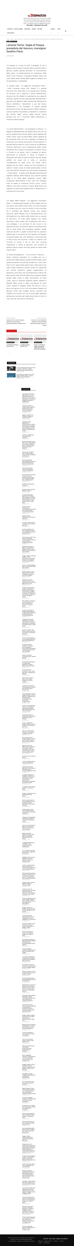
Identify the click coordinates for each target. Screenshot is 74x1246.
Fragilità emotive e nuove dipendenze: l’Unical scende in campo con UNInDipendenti (28, 859)
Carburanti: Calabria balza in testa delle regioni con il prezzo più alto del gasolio (29, 1182)
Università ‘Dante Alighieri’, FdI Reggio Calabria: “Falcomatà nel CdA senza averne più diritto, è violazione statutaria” (29, 998)
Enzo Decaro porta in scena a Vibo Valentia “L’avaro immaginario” (27, 469)
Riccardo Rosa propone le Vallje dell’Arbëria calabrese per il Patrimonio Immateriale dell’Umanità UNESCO (29, 942)
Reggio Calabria (48, 1241)
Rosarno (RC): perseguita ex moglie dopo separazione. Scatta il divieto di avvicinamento (28, 663)
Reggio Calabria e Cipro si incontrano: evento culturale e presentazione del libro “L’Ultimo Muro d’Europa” (28, 1067)
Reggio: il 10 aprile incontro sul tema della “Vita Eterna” (29, 795)
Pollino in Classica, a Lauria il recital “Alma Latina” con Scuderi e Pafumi (28, 973)
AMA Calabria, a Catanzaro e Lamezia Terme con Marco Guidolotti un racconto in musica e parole (28, 603)
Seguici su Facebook (62, 1238)
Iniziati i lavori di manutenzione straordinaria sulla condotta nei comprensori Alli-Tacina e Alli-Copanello (29, 509)
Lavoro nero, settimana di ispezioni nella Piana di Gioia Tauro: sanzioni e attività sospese (28, 827)
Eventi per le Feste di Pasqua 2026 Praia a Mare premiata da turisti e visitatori (28, 716)
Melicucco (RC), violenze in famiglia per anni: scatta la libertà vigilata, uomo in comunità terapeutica (29, 1026)
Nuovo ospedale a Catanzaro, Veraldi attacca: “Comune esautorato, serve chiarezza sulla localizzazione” (29, 1058)
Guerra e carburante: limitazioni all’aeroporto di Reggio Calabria (28, 1228)
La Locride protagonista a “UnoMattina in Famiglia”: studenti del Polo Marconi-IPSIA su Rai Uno (29, 958)
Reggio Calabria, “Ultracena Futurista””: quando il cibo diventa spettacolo (27, 1138)
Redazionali (11, 363)
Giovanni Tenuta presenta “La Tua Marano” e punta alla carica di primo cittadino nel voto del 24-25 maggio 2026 (28, 1219)
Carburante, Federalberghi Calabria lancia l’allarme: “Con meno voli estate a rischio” (28, 819)
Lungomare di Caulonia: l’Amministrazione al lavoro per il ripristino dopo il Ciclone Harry (29, 687)
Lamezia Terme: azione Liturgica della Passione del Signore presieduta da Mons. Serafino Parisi (16, 321)
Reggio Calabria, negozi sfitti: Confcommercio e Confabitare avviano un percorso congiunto (28, 573)
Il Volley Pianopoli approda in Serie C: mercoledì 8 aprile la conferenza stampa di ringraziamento (28, 1158)
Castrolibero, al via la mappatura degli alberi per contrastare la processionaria (28, 1075)
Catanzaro (55, 1241)
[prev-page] (7, 353)
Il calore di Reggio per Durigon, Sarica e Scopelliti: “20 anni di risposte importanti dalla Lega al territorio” (25, 369)
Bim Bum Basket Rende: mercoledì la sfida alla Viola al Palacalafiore (29, 979)
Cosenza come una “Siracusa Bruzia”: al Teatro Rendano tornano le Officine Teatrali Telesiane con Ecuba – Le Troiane (29, 891)
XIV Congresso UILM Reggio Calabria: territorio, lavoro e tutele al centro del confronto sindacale (29, 739)
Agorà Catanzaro (18, 39)
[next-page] (10, 353)
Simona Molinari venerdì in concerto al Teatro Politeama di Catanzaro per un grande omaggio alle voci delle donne (29, 477)
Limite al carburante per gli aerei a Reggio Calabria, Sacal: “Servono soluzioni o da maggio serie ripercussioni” (29, 901)
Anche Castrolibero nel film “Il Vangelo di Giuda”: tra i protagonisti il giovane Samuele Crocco (29, 531)
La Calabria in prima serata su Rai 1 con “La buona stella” (28, 788)
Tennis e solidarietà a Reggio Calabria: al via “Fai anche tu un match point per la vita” (28, 724)
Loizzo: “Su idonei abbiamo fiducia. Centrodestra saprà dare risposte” (29, 566)
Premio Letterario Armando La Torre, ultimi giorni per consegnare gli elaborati (28, 671)
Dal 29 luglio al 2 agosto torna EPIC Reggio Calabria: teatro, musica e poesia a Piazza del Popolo (25, 376)
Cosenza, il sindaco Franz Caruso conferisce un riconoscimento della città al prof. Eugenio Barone (28, 867)
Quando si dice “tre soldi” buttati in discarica (28, 490)
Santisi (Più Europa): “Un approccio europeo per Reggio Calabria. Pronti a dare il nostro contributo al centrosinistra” (28, 549)
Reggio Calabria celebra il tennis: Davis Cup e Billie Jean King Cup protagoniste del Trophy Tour (28, 1018)
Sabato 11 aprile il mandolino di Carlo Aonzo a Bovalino (28, 517)
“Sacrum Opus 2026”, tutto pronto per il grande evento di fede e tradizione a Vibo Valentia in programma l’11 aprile (29, 540)
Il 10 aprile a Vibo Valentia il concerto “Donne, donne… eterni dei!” (29, 524)
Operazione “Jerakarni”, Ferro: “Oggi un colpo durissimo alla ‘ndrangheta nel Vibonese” (29, 454)
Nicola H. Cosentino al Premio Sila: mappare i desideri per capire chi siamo (27, 933)
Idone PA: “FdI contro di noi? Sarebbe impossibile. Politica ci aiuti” (28, 1123)
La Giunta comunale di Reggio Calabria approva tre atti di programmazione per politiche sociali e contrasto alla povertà (29, 613)
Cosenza (62, 1241)
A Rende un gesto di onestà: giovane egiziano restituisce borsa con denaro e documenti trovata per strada (28, 408)
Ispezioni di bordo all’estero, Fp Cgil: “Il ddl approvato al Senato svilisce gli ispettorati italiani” (28, 836)
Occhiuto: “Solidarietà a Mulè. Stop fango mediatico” (28, 436)
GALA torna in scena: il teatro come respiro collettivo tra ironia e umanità (27, 679)
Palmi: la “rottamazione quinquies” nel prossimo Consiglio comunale (28, 732)
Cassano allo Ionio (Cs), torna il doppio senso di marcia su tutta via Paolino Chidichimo (29, 811)
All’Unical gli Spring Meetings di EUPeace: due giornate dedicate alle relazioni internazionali (29, 462)
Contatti (45, 1238)
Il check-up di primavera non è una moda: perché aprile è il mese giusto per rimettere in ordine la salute (28, 1200)
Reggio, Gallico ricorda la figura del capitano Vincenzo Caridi (28, 884)
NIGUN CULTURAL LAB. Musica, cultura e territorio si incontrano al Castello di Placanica (28, 632)
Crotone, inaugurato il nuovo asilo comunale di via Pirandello (28, 1034)
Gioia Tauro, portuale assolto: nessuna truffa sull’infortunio (27, 1040)
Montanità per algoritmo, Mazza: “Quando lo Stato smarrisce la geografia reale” (28, 1115)
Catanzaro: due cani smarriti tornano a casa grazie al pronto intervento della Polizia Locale (29, 581)
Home (7, 39)
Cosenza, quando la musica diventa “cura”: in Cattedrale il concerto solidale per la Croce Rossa (29, 917)
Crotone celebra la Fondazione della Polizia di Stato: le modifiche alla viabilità (29, 950)
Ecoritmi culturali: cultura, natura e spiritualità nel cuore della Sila (28, 1165)
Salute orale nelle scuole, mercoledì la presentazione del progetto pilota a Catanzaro (28, 1048)
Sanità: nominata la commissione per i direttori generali (29, 656)
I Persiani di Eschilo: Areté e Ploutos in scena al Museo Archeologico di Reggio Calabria (28, 925)
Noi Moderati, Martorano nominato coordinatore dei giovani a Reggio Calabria (29, 966)
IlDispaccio (40, 1241)
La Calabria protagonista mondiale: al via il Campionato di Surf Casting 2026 (28, 844)
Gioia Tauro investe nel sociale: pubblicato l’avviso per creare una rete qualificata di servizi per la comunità (28, 802)
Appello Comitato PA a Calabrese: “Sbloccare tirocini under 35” (27, 416)
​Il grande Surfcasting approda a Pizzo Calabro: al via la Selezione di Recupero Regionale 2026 (29, 768)
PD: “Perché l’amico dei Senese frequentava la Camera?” (28, 1083)
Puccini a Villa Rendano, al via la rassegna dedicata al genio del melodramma (28, 639)
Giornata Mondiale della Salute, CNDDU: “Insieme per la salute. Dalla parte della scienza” (28, 1130)
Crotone (40, 1243)
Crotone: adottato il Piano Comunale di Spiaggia (28, 762)
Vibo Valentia (46, 1243)
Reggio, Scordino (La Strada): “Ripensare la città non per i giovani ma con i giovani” (28, 909)
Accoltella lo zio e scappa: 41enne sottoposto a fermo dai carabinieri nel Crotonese (29, 1107)
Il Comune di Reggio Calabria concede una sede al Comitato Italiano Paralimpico (29, 1099)
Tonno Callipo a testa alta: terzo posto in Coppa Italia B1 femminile (28, 852)
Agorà (11, 39)
